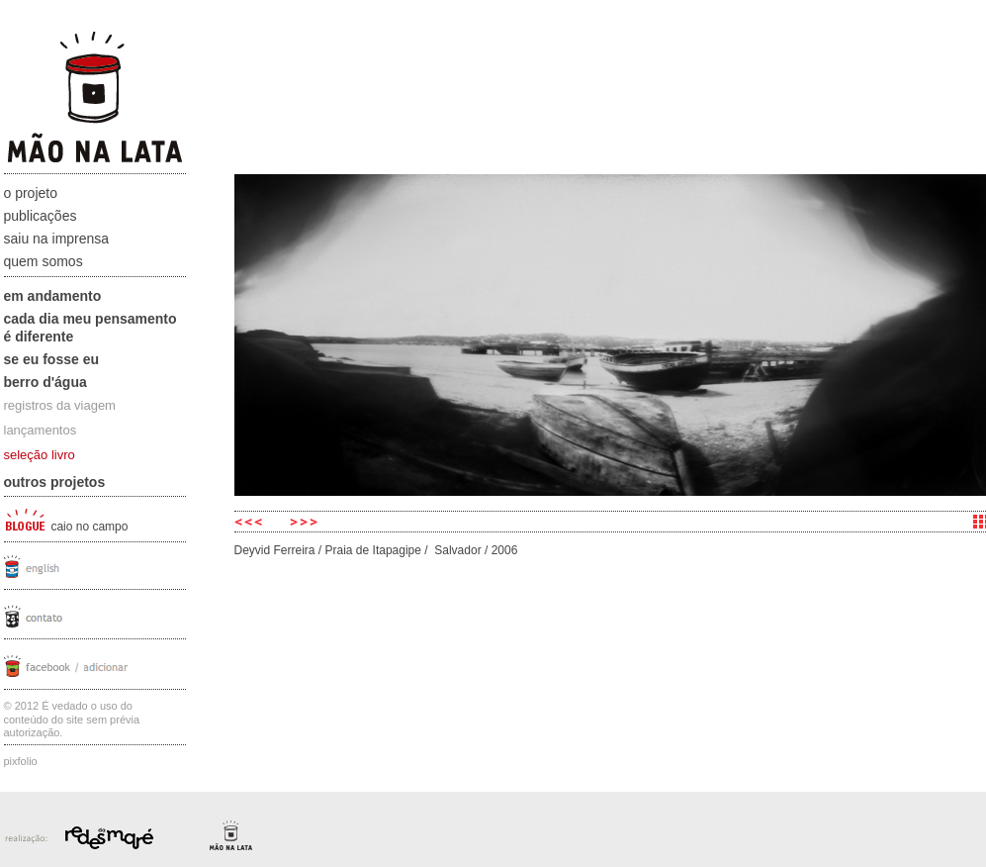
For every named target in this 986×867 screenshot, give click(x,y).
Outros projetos (55, 482)
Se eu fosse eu (52, 359)
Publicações (40, 216)
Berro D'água (45, 382)
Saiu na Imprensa (57, 238)
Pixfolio (21, 761)
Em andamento (53, 296)
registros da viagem (60, 405)
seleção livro (39, 454)
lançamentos (40, 430)
